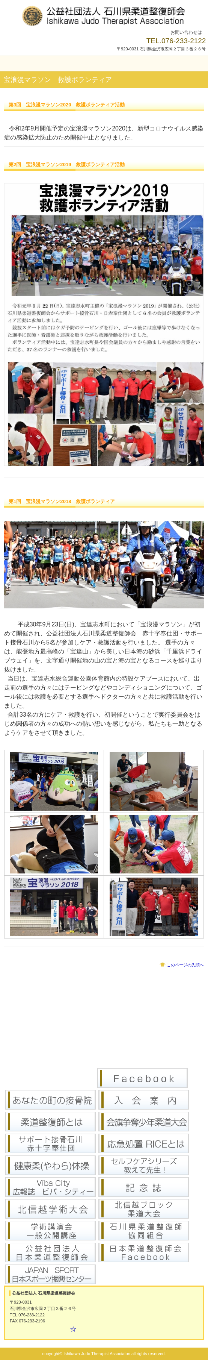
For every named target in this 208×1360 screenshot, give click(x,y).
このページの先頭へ (185, 965)
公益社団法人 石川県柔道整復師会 (104, 15)
